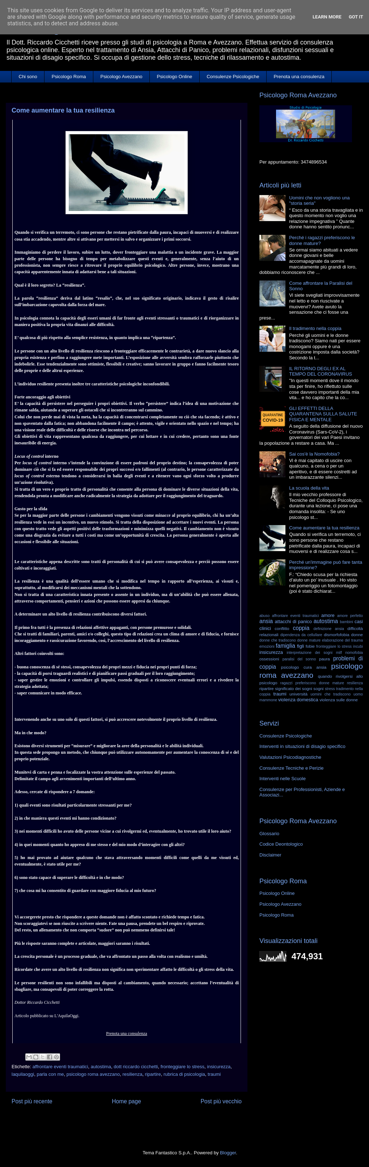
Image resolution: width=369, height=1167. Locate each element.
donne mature (309, 640)
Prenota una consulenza (298, 76)
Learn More (327, 17)
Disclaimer (270, 855)
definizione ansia (329, 629)
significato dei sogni (293, 688)
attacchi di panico (293, 621)
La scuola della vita (309, 488)
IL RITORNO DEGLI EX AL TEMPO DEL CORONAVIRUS (320, 371)
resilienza (132, 1074)
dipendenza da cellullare (301, 635)
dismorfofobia (336, 634)
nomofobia (354, 653)
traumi (214, 1074)
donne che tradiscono (277, 640)
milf (339, 653)
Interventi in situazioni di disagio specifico (302, 746)
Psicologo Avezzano (121, 76)
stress (330, 689)
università (298, 694)
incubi (358, 646)
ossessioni (269, 658)
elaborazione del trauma (342, 640)
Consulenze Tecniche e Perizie (291, 768)
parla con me (50, 1074)
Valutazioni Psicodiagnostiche (290, 757)
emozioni (267, 646)
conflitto (282, 628)
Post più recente (32, 1101)
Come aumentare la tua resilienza (324, 527)
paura (324, 658)
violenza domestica (298, 699)
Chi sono (28, 76)
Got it (356, 17)
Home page (126, 1101)
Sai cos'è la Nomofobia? (314, 454)
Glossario (269, 833)
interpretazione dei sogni (309, 653)
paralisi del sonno (299, 659)
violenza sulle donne (338, 699)
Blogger (228, 1152)
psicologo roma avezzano (93, 1074)
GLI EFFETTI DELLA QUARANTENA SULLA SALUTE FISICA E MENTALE (323, 414)
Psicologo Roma (69, 76)
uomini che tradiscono (330, 694)
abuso (264, 616)
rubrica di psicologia (184, 1074)
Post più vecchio (221, 1101)
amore (328, 615)
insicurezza (218, 1066)
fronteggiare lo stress (182, 1066)
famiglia (285, 646)
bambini (346, 622)
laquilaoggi (23, 1074)
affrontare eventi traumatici (60, 1066)
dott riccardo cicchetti (136, 1066)
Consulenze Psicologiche (233, 76)
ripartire (153, 1074)
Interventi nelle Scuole (282, 778)
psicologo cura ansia (304, 667)
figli (300, 646)
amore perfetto (350, 616)
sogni (318, 688)
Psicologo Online (174, 76)
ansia (266, 621)
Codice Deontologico (281, 844)
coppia (301, 628)
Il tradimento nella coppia (315, 328)
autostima (101, 1066)
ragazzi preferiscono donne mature (312, 683)
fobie (310, 646)
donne (357, 634)
